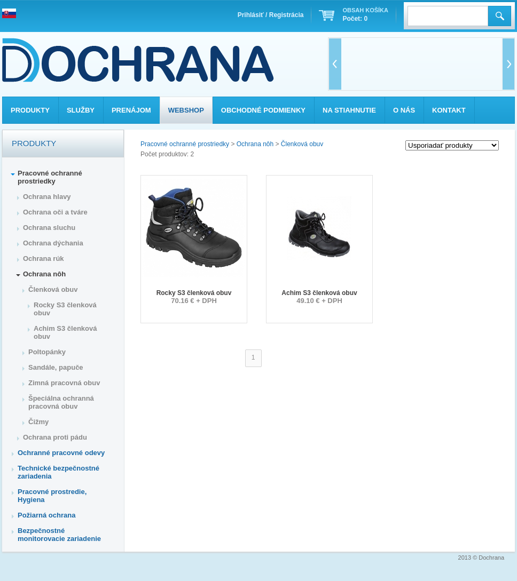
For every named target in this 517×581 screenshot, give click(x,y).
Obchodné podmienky (263, 110)
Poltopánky (47, 352)
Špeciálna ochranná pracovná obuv (61, 402)
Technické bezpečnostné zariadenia (58, 472)
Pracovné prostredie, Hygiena (52, 496)
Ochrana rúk (43, 258)
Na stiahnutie (349, 110)
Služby (81, 110)
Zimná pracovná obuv (64, 383)
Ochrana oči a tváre (55, 212)
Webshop (186, 110)
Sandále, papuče (55, 367)
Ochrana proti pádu (55, 437)
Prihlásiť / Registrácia (271, 15)
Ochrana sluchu (49, 228)
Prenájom (131, 110)
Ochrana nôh (255, 144)
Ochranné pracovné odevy (61, 453)
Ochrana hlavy (47, 197)
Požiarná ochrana (46, 515)
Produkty (30, 110)
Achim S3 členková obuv (319, 293)
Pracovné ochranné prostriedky (184, 144)
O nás (404, 110)
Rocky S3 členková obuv (194, 293)
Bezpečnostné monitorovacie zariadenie (59, 535)
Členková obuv (302, 144)
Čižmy (38, 422)
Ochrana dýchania (53, 243)
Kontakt (449, 110)
